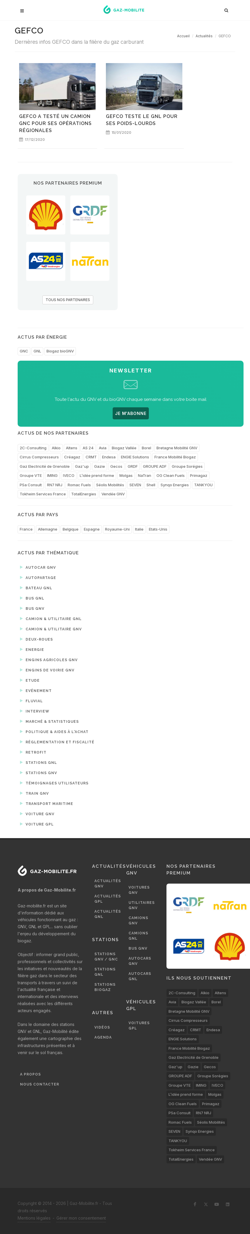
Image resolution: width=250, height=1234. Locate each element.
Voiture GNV (37, 813)
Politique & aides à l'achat (54, 731)
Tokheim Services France (43, 494)
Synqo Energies (175, 484)
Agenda (103, 1037)
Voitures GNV (139, 890)
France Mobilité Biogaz (175, 457)
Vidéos (102, 1027)
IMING (52, 475)
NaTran (144, 475)
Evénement (36, 690)
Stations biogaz (105, 987)
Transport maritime (46, 803)
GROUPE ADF (154, 466)
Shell (150, 484)
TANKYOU (203, 484)
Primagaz (198, 475)
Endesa (109, 457)
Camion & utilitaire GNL (51, 618)
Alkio (56, 447)
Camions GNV (138, 920)
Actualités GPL (107, 899)
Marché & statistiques (49, 721)
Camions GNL (138, 936)
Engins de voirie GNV (47, 670)
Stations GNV (38, 772)
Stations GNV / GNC (106, 956)
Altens (71, 447)
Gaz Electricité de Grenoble (45, 466)
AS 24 (88, 447)
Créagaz (72, 457)
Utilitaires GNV (142, 905)
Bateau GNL (36, 587)
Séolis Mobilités (110, 484)
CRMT (91, 457)
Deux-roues (36, 639)
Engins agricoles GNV (49, 659)
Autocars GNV (140, 961)
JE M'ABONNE (130, 413)
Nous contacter (39, 1084)
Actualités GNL (107, 914)
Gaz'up (82, 466)
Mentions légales (34, 1218)
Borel (146, 447)
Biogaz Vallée (124, 447)
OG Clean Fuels (170, 475)
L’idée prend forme (97, 475)
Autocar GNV (38, 567)
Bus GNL (32, 598)
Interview (34, 711)
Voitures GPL (139, 1025)
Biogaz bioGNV (60, 351)
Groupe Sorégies (187, 466)
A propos (30, 1074)
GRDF (133, 466)
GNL (37, 351)
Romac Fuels (79, 484)
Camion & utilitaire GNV (51, 629)
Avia (102, 447)
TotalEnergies (83, 494)
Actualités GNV (107, 883)
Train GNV (34, 793)
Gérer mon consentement (81, 1218)
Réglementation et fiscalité (57, 742)
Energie (32, 649)
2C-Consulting (33, 447)
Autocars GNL (140, 976)
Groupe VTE (31, 475)
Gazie (99, 466)
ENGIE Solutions (135, 457)
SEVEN (135, 484)
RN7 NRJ (54, 484)
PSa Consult (31, 484)
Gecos (116, 466)
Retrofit (33, 752)
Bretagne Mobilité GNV (176, 447)
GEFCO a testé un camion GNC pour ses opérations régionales (55, 123)
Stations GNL (38, 762)
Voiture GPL (37, 824)
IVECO (68, 475)
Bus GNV (32, 608)
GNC (24, 351)
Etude (30, 680)
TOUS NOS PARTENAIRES (68, 300)
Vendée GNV (113, 494)
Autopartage (38, 577)
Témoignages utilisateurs (54, 783)
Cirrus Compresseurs (39, 457)
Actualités (204, 36)
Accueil (183, 36)
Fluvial (31, 700)
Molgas (126, 475)
